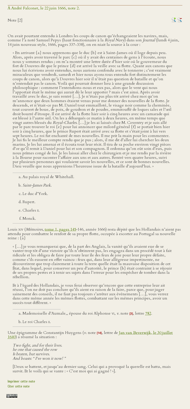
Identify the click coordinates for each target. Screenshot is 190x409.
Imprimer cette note (21, 381)
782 (148, 313)
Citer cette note (19, 386)
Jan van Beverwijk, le (138, 332)
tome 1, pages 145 (60, 229)
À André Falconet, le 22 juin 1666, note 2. (44, 8)
